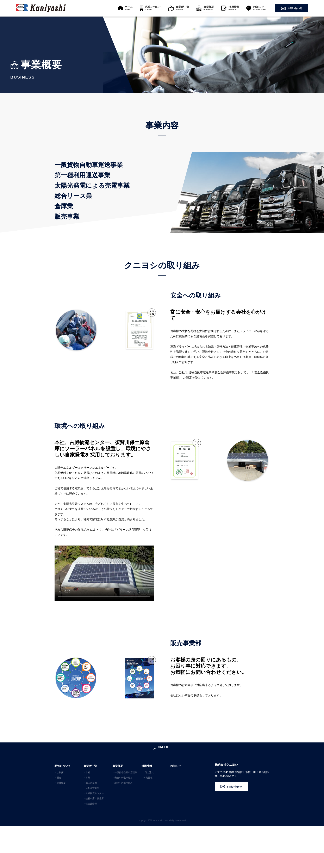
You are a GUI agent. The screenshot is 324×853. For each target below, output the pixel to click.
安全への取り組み (123, 804)
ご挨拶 (60, 799)
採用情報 (234, 8)
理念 (59, 804)
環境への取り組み (123, 809)
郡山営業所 (91, 809)
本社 (88, 799)
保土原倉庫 (91, 830)
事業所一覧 (182, 8)
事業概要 (209, 8)
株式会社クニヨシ (229, 791)
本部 (88, 804)
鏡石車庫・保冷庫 (95, 825)
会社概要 (61, 809)
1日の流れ (148, 799)
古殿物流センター (95, 819)
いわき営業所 (92, 814)
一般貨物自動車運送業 (125, 799)
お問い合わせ (294, 8)
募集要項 (147, 804)
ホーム (129, 8)
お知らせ (259, 8)
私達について (153, 8)
